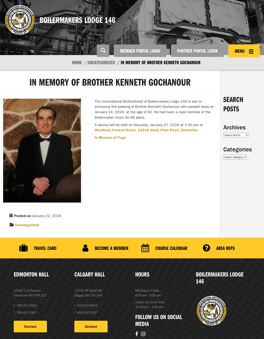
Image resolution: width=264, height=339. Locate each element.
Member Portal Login (140, 51)
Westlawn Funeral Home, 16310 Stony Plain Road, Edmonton (146, 130)
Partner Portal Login (197, 51)
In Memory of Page (110, 137)
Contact (30, 326)
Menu (244, 51)
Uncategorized (27, 224)
